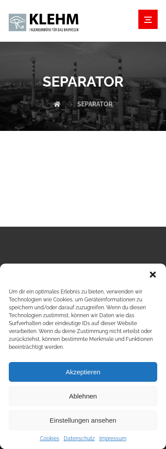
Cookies (49, 438)
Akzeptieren (82, 372)
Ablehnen (83, 396)
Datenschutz (79, 438)
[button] (152, 274)
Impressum (112, 438)
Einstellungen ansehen (83, 420)
